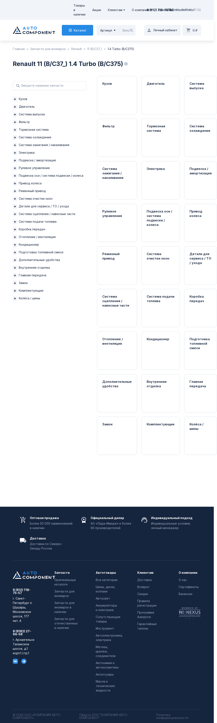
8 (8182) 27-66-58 (22, 633)
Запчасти (62, 572)
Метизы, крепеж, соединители (106, 651)
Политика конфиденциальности (172, 716)
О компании (140, 10)
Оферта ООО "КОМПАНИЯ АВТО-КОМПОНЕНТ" (103, 716)
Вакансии (185, 594)
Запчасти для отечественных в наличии (66, 623)
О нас (183, 580)
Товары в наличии (79, 10)
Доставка (144, 580)
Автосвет (103, 598)
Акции (96, 10)
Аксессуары (105, 674)
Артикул (106, 30)
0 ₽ (195, 30)
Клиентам (115, 10)
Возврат (143, 587)
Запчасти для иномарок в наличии (64, 607)
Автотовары (106, 572)
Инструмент (105, 628)
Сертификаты (189, 587)
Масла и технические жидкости (105, 686)
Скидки (142, 594)
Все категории (106, 580)
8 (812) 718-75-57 (160, 10)
